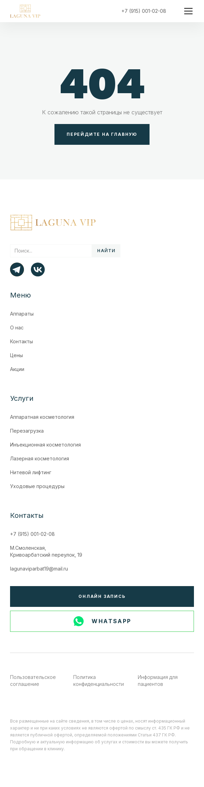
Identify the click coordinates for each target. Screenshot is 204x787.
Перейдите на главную (102, 134)
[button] (187, 11)
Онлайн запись (101, 596)
